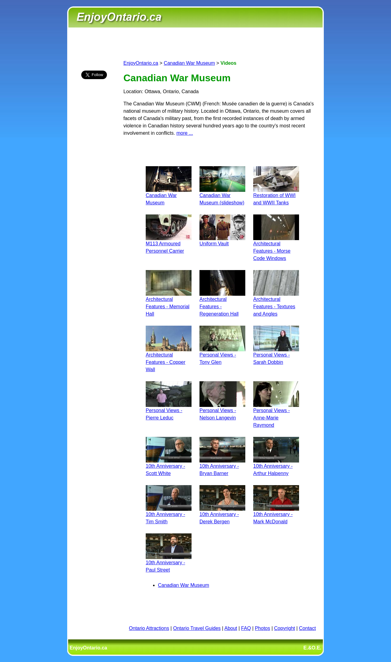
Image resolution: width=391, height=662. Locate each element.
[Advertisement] (94, 191)
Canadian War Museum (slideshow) (222, 195)
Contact (307, 628)
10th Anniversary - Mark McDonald (276, 514)
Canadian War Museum (189, 63)
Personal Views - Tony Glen (222, 355)
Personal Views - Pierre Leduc (169, 410)
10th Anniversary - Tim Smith (169, 514)
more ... (184, 133)
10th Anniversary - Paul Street (169, 562)
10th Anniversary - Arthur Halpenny (276, 466)
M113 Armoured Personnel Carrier (169, 244)
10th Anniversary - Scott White (169, 466)
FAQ (246, 628)
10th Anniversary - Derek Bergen (222, 514)
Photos (262, 628)
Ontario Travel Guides (197, 628)
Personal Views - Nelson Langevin (222, 410)
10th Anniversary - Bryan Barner (222, 466)
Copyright (284, 628)
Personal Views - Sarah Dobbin (276, 355)
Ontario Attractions (149, 628)
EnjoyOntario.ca (140, 63)
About (231, 628)
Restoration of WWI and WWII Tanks (276, 195)
